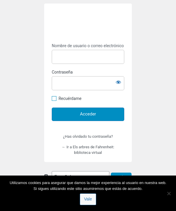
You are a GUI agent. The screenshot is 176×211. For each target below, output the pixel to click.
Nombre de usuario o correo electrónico (88, 45)
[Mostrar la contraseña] (118, 82)
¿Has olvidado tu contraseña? (88, 136)
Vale (88, 199)
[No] (169, 193)
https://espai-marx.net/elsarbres (88, 23)
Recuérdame (69, 98)
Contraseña (62, 72)
